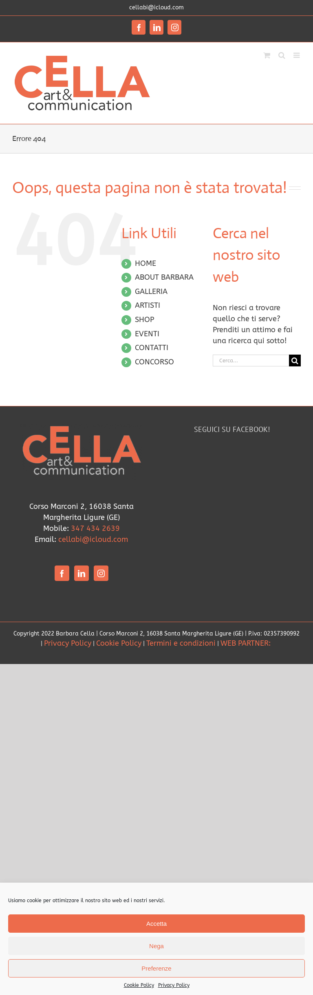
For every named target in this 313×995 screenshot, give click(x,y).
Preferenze (156, 968)
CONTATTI (151, 347)
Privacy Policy (174, 985)
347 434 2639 (95, 528)
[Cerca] (295, 360)
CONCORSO (154, 361)
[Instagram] (101, 573)
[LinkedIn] (81, 573)
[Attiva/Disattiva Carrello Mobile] (266, 54)
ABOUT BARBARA (164, 277)
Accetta (156, 923)
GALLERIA (151, 291)
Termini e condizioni (181, 643)
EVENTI (147, 333)
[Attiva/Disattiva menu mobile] (297, 54)
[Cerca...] (251, 360)
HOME (145, 263)
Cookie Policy (139, 985)
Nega (156, 945)
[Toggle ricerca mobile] (281, 54)
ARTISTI (147, 305)
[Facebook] (62, 573)
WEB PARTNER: (246, 643)
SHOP (144, 319)
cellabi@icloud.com (156, 7)
